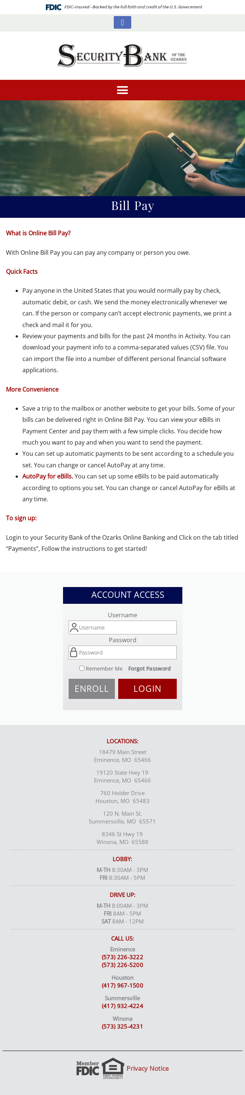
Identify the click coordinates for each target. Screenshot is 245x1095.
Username (122, 615)
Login (147, 688)
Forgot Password (149, 668)
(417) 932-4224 (122, 1006)
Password (122, 640)
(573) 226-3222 (122, 957)
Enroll (92, 688)
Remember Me (104, 668)
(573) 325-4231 (122, 1026)
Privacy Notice (147, 1068)
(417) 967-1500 (122, 985)
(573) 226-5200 (122, 965)
